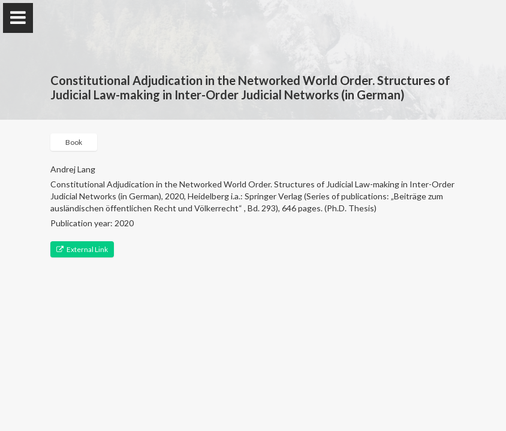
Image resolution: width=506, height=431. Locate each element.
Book (73, 142)
